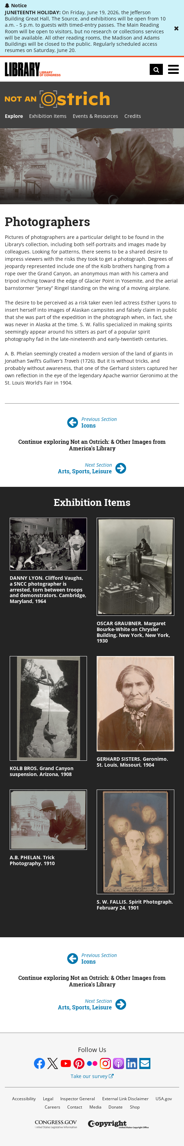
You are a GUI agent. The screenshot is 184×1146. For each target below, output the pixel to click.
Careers (52, 1107)
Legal (48, 1099)
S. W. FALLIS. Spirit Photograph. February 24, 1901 (135, 904)
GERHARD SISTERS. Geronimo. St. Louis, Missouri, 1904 (132, 762)
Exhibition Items (48, 116)
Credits (132, 116)
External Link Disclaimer (125, 1099)
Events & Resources (95, 116)
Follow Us (92, 1049)
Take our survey (92, 1076)
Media (95, 1107)
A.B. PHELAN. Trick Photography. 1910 (32, 860)
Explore (14, 116)
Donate (115, 1107)
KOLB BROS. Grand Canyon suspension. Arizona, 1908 (41, 771)
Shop (135, 1107)
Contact (74, 1107)
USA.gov (164, 1099)
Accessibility (24, 1099)
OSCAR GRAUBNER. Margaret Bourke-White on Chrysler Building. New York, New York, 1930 (133, 632)
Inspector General (77, 1099)
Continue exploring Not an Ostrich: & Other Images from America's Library (92, 445)
